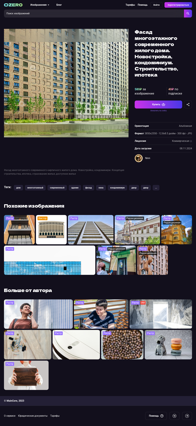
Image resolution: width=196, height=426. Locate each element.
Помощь (143, 4)
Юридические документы (33, 415)
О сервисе (9, 415)
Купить (158, 104)
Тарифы (130, 4)
